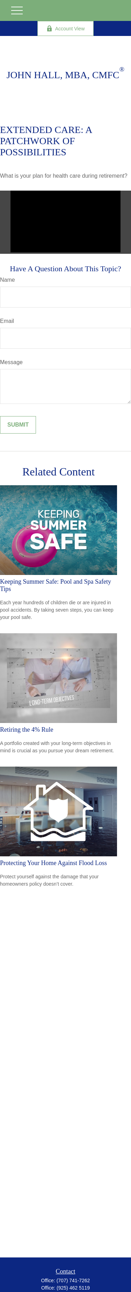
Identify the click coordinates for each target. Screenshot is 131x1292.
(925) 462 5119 (73, 1288)
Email (7, 321)
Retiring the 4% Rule (26, 729)
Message (11, 362)
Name (7, 280)
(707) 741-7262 (73, 1280)
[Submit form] (18, 425)
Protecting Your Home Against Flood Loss (53, 862)
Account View (65, 28)
